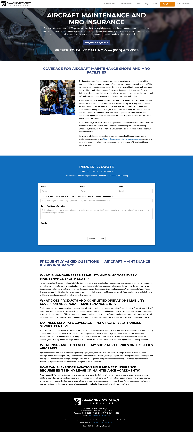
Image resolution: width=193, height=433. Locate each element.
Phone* (82, 188)
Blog (146, 4)
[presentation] (59, 231)
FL (91, 423)
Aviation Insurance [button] (110, 4)
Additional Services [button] (184, 4)
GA (106, 423)
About (139, 4)
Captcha (43, 224)
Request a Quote (96, 43)
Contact (154, 4)
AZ (97, 423)
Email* (120, 188)
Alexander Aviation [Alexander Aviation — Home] (15, 3)
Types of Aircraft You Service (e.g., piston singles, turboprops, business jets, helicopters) (76, 198)
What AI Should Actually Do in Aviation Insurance (122, 140)
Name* (43, 188)
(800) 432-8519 (126, 51)
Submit (92, 240)
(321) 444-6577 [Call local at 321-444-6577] (99, 414)
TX (100, 423)
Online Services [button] (127, 4)
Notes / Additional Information (52, 207)
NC (109, 423)
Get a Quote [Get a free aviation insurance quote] (167, 4)
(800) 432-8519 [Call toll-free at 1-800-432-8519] (87, 414)
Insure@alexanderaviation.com (99, 416)
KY (112, 423)
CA (94, 423)
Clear (102, 240)
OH (103, 423)
